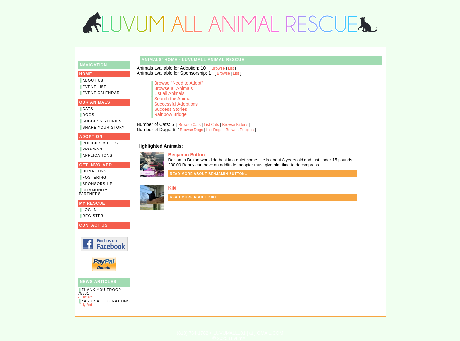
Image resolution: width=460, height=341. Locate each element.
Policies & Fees (100, 143)
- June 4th (104, 293)
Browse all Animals (173, 88)
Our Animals (94, 102)
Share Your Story (104, 127)
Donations (95, 171)
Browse (218, 68)
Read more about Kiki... (195, 197)
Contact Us (93, 225)
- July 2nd (104, 303)
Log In (90, 209)
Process (92, 149)
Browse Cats (190, 124)
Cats (88, 108)
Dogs (88, 115)
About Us (93, 80)
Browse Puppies (240, 130)
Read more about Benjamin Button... (209, 174)
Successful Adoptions (176, 104)
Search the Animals (174, 98)
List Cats (211, 124)
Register (93, 216)
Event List (94, 87)
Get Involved (95, 165)
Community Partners (93, 192)
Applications (97, 155)
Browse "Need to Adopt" (178, 83)
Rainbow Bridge (170, 114)
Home (85, 74)
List (231, 68)
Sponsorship (98, 184)
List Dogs (214, 130)
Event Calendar (101, 93)
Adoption (90, 136)
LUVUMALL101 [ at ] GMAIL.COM (248, 333)
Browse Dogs (191, 130)
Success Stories (102, 121)
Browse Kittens (235, 124)
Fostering (94, 177)
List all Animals (169, 93)
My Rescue (92, 203)
